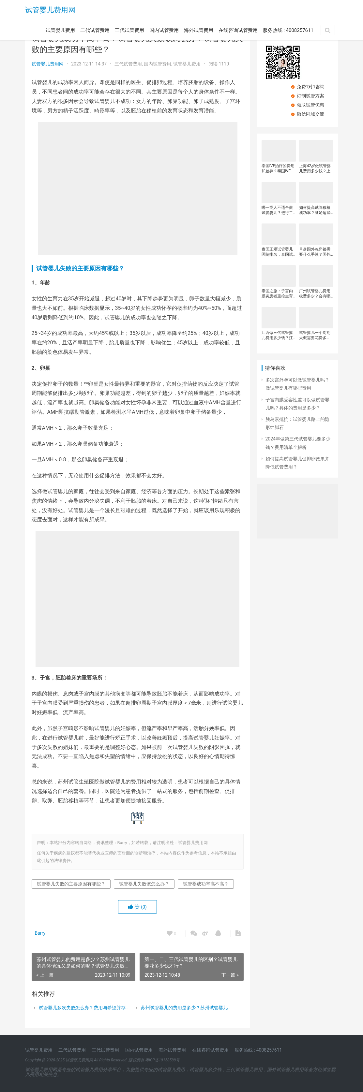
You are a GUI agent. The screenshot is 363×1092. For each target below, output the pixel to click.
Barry (40, 933)
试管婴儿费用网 (50, 10)
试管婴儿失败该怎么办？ (144, 883)
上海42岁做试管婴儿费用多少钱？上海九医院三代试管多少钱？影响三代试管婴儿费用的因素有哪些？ (315, 169)
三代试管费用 (129, 30)
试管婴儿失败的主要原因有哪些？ (80, 268)
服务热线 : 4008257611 (288, 30)
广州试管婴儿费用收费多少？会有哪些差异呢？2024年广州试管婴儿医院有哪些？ (315, 294)
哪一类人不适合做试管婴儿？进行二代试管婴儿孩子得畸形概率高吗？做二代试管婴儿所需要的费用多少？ (277, 210)
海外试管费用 (198, 30)
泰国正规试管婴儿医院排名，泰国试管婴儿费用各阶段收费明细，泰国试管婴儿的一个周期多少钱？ (277, 252)
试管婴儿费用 (60, 30)
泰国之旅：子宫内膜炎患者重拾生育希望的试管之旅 (277, 294)
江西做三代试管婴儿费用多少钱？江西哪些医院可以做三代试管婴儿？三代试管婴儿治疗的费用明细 (277, 335)
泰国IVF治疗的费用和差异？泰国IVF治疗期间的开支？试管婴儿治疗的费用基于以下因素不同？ (278, 169)
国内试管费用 (164, 30)
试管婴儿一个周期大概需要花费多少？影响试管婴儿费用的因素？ (314, 335)
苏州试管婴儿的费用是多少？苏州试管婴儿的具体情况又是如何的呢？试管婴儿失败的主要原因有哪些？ (187, 1007)
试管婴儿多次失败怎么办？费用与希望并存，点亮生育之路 (85, 1007)
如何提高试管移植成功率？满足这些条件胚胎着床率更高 (314, 210)
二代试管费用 (95, 30)
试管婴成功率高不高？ (206, 883)
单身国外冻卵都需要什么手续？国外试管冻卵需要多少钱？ (314, 252)
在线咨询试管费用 (238, 30)
